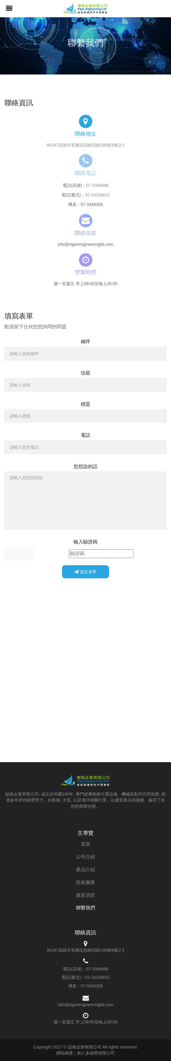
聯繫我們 (85, 907)
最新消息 (85, 895)
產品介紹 (85, 869)
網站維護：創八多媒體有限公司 (85, 1053)
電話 (85, 435)
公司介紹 (85, 856)
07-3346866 (97, 185)
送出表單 (85, 571)
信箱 (85, 372)
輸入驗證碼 (85, 541)
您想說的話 (85, 466)
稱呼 (85, 341)
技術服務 (85, 882)
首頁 (85, 843)
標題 (85, 404)
